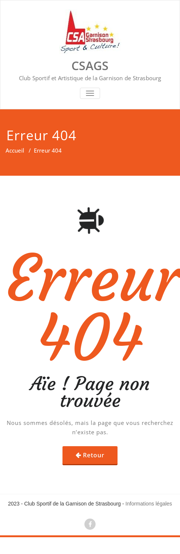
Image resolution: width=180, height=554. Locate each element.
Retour (94, 455)
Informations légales (148, 504)
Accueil (15, 150)
